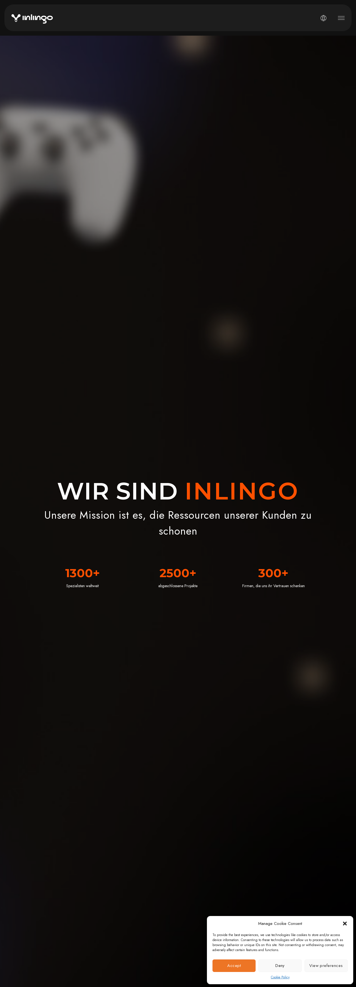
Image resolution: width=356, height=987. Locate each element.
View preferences (326, 965)
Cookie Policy (280, 977)
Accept (234, 965)
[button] (345, 923)
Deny (280, 965)
